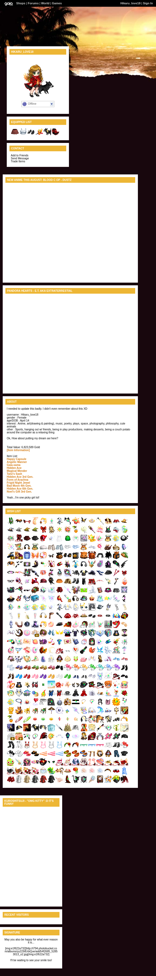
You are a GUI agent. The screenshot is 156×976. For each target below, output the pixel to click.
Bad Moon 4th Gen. (19, 485)
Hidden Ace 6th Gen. (20, 488)
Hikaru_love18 (130, 3)
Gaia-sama (14, 465)
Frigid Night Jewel (18, 482)
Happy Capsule (16, 459)
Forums (33, 3)
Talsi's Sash (14, 473)
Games (57, 3)
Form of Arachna (17, 479)
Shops (20, 3)
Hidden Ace (14, 467)
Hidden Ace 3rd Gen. (20, 476)
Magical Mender (17, 470)
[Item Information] (18, 450)
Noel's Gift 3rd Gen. (19, 491)
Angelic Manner (17, 462)
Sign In (148, 3)
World (45, 3)
